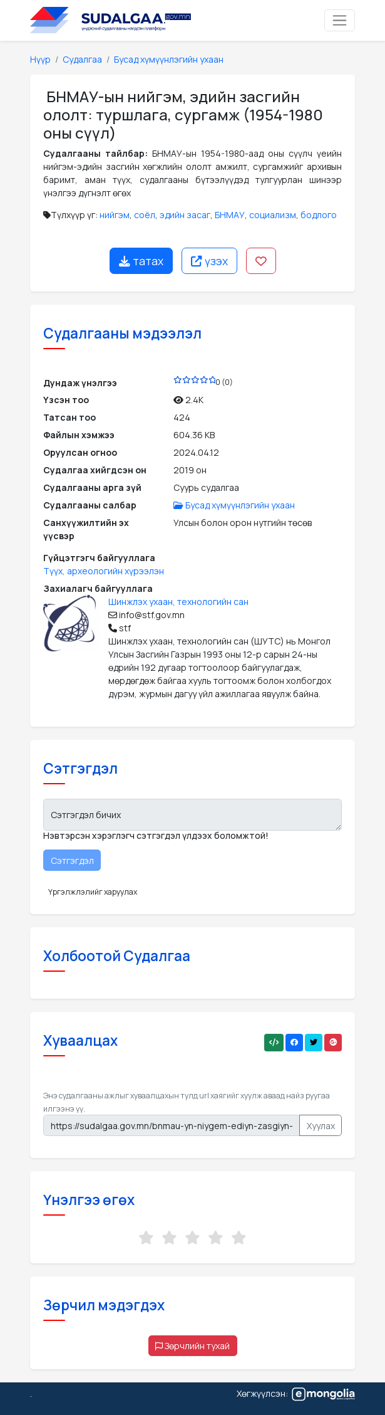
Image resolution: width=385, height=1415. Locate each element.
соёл (144, 215)
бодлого (318, 215)
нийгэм (115, 215)
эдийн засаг (185, 215)
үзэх (209, 260)
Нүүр (40, 59)
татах (141, 260)
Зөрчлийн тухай (192, 1346)
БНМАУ (230, 215)
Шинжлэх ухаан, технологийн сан (178, 602)
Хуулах (321, 1126)
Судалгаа (82, 59)
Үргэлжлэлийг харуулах (92, 891)
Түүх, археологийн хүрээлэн (103, 571)
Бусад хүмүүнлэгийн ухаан (168, 59)
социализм (272, 215)
